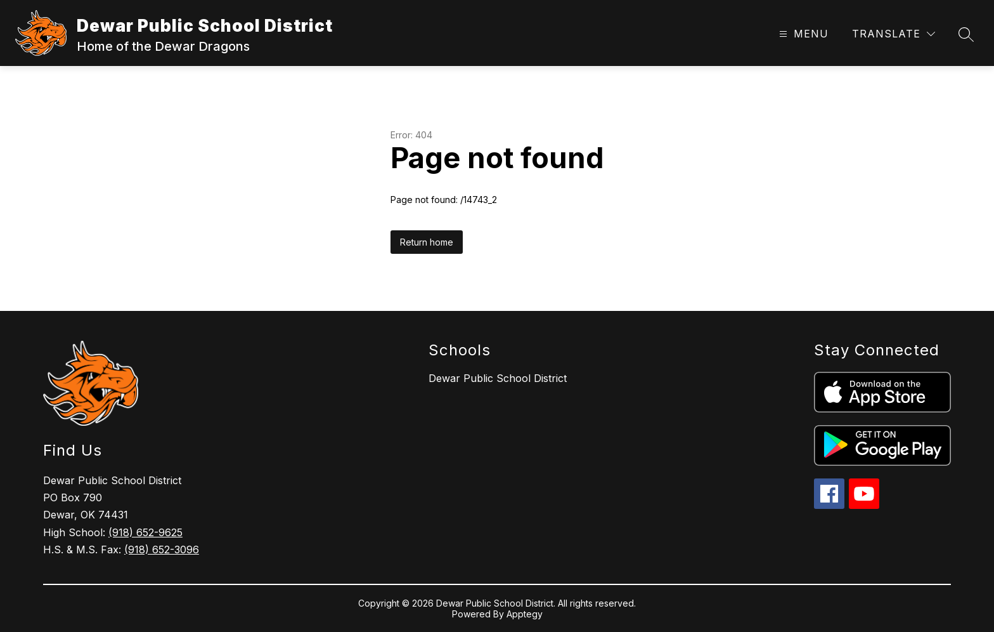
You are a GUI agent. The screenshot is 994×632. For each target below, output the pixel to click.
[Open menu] (802, 34)
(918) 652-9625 (145, 532)
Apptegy (525, 614)
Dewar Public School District (498, 378)
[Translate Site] (893, 34)
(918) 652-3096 (161, 549)
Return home (426, 242)
